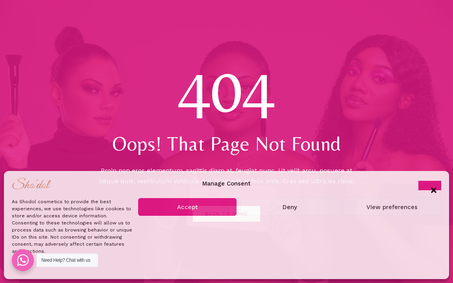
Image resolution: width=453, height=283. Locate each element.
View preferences (392, 207)
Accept (187, 207)
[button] (429, 185)
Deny (290, 207)
